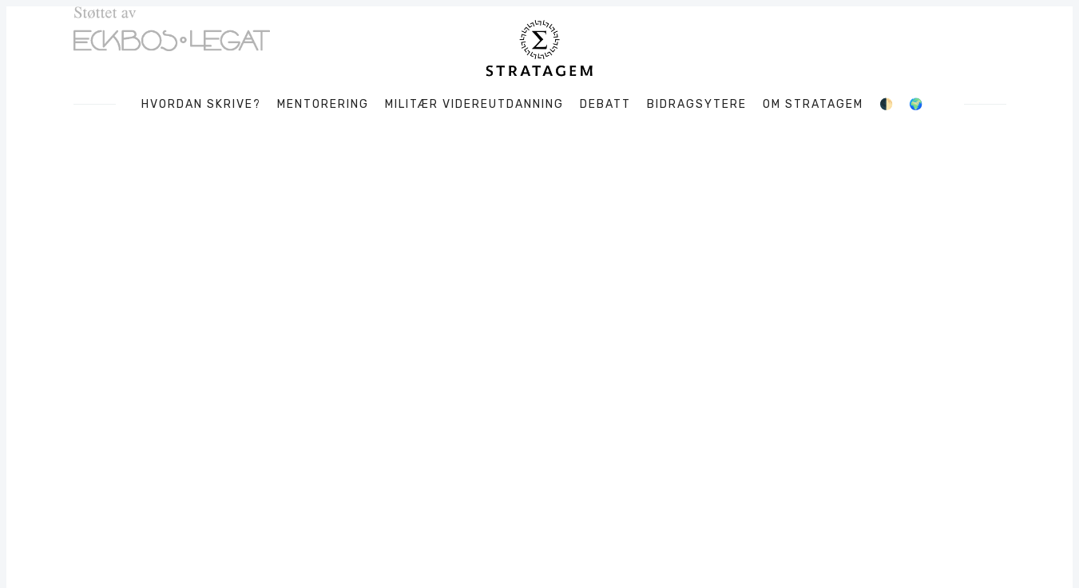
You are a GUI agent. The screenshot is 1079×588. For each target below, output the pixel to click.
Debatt (605, 104)
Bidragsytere (697, 104)
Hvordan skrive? (201, 104)
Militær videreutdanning (474, 104)
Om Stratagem (813, 104)
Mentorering (323, 104)
